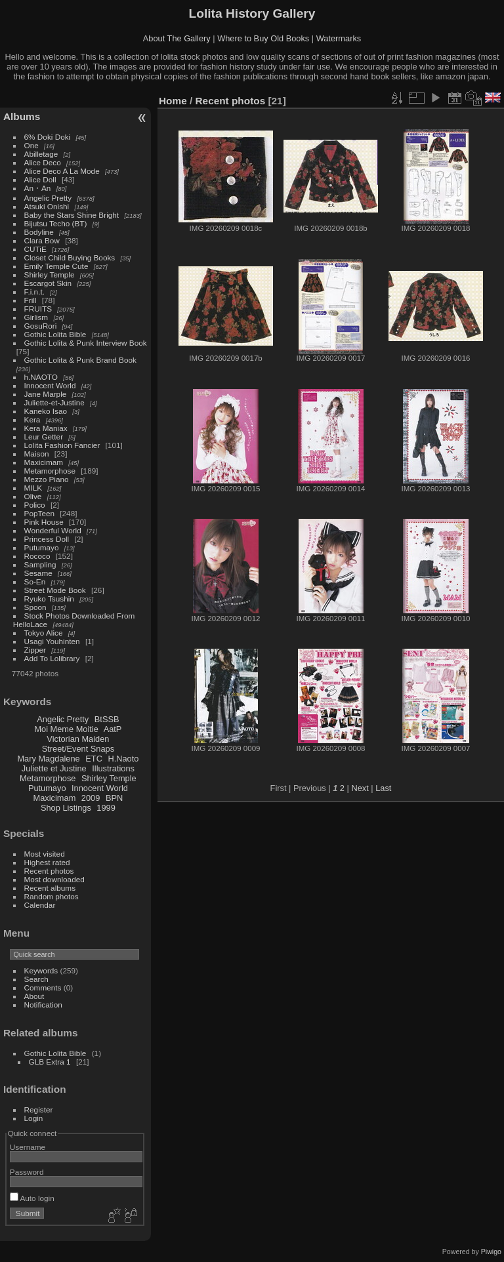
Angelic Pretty (48, 197)
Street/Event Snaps (78, 749)
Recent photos (49, 870)
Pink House (44, 522)
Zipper (35, 649)
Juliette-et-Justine (54, 402)
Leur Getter (44, 436)
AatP (113, 729)
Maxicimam (43, 462)
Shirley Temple (49, 274)
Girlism (36, 317)
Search (36, 979)
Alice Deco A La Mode (62, 171)
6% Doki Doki (47, 136)
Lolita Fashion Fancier (62, 445)
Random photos (51, 896)
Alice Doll (40, 179)
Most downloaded (54, 879)
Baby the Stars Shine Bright (71, 215)
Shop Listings (66, 808)
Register (38, 1109)
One (31, 145)
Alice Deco (42, 162)
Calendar (40, 905)
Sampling (40, 564)
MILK (33, 487)
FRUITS (38, 308)
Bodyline (39, 232)
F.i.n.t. (34, 291)
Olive (33, 496)
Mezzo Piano (46, 479)
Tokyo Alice (43, 632)
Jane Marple (45, 394)
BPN (114, 798)
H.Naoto (123, 758)
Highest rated (47, 862)
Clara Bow (42, 240)
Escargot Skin (48, 283)
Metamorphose (49, 470)
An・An (37, 188)
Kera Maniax (46, 428)
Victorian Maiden (78, 739)
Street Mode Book (55, 590)
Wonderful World (52, 530)
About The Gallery (177, 38)
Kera (32, 419)
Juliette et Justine (54, 768)
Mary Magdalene (48, 758)
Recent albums (49, 888)
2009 (90, 798)
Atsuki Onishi (47, 206)
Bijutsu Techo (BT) (55, 223)
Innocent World (50, 385)
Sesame (38, 573)
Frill (30, 300)
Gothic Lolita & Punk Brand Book (80, 360)
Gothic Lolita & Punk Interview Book (85, 342)
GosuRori (40, 325)
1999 (105, 808)
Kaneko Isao (45, 411)
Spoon (35, 607)
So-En (35, 581)
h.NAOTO (41, 377)
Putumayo (41, 547)
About (34, 996)
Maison (36, 453)
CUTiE (35, 249)
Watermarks (339, 38)
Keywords (41, 970)
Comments (43, 987)
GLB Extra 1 (50, 1061)
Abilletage (41, 154)
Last (383, 788)
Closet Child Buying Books (70, 257)
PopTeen (39, 513)
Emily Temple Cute (56, 266)
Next (359, 788)
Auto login (32, 1198)
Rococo (37, 556)
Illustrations (113, 768)
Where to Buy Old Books (263, 38)
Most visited (44, 853)
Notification (43, 1004)
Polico (34, 504)
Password (27, 1172)
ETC (93, 758)
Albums (21, 116)
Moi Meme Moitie (66, 729)
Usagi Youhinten (52, 641)
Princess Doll (47, 539)
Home (173, 100)
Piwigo (491, 1251)
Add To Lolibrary (52, 658)
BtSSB (106, 719)
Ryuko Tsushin (49, 598)
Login (33, 1118)
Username (27, 1147)
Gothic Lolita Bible (55, 334)
